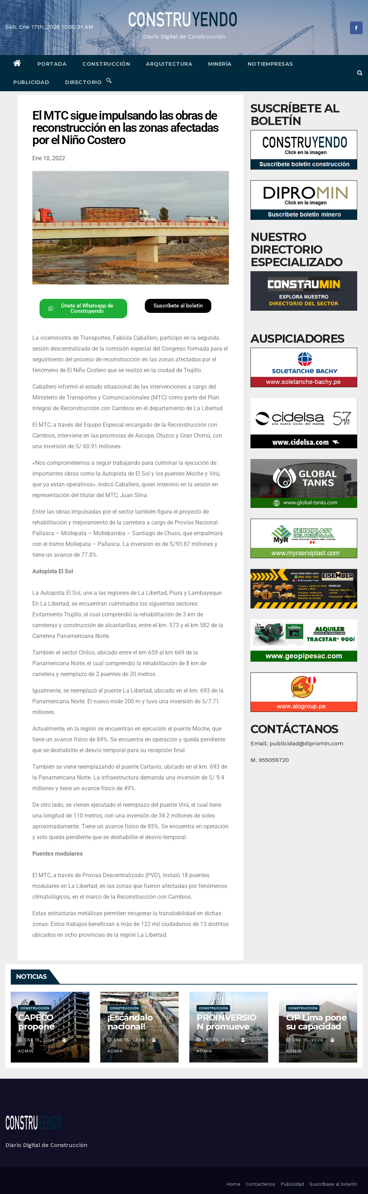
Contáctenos (260, 1184)
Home (233, 1184)
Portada (52, 64)
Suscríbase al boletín (333, 1184)
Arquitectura (169, 64)
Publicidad (31, 82)
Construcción (106, 64)
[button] (360, 72)
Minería (220, 64)
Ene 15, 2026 (39, 1039)
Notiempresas (270, 64)
